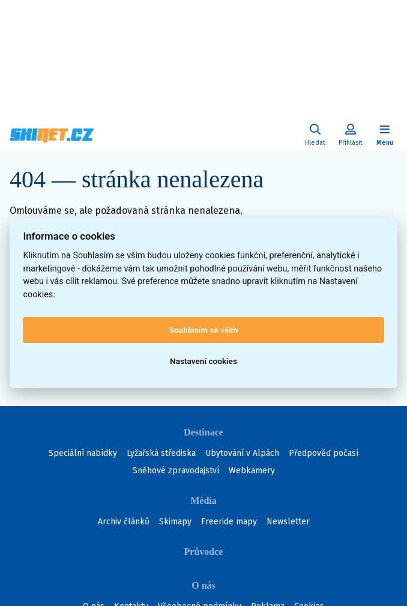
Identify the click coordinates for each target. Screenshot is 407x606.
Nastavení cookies (203, 361)
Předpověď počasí (323, 453)
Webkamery (252, 470)
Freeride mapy (229, 522)
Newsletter (288, 522)
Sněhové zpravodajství (176, 470)
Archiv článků (123, 522)
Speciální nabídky (83, 453)
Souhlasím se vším (203, 330)
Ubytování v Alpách (242, 453)
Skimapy (175, 522)
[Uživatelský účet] (315, 135)
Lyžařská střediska (161, 453)
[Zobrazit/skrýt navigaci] (385, 135)
